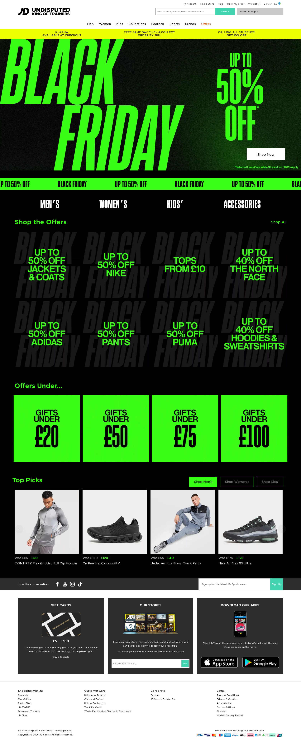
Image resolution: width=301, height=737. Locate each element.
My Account (189, 3)
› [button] (282, 528)
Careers (154, 695)
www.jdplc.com (63, 730)
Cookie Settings (226, 707)
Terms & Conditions (228, 695)
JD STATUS (24, 707)
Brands (190, 24)
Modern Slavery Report (230, 715)
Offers (206, 24)
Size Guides (24, 699)
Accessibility (224, 703)
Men (90, 24)
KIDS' (175, 204)
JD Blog (22, 715)
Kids (119, 24)
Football (157, 24)
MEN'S (49, 204)
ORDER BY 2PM (149, 34)
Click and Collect (94, 699)
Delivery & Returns (94, 695)
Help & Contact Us (94, 703)
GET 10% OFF (236, 34)
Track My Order (93, 707)
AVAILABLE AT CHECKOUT (62, 34)
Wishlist (252, 3)
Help (220, 3)
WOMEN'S (113, 204)
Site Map (222, 711)
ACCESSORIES (242, 204)
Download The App (29, 711)
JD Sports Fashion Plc (162, 699)
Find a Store (207, 3)
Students (23, 695)
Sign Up (276, 584)
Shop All (278, 222)
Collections (137, 24)
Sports (175, 24)
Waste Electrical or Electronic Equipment (107, 711)
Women (105, 24)
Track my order (235, 3)
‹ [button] (19, 528)
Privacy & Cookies (227, 699)
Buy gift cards (61, 657)
